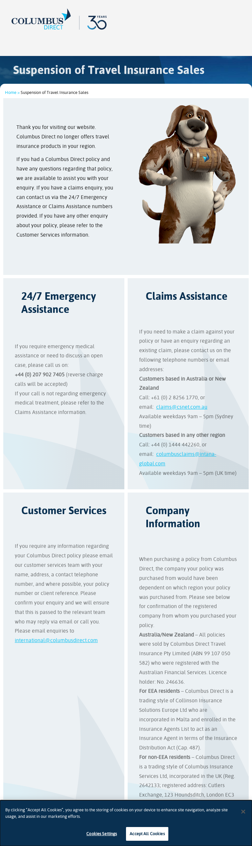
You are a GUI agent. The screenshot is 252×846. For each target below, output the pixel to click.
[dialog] (126, 823)
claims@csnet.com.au (181, 407)
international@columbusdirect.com (56, 640)
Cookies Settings (101, 833)
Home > (12, 92)
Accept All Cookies (147, 833)
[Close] (243, 812)
